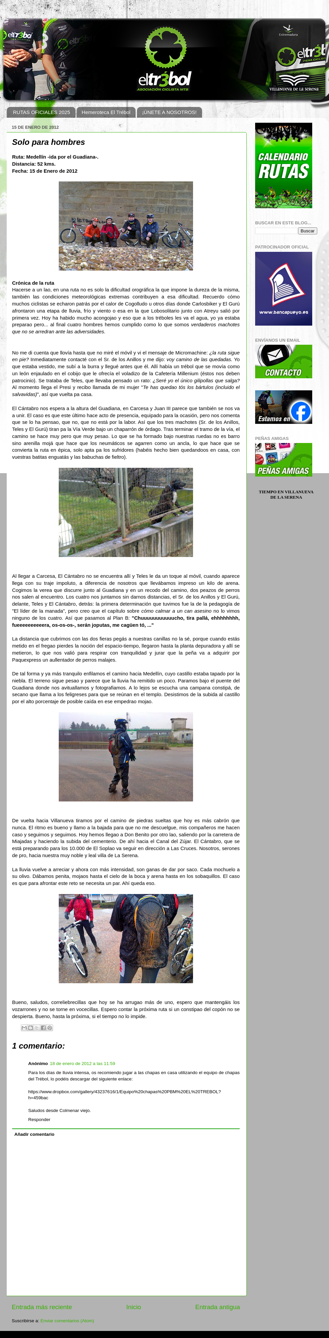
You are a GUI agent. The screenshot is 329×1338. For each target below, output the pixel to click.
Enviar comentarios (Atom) (67, 1320)
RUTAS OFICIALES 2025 (41, 112)
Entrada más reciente (42, 1307)
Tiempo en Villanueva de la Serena (286, 494)
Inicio (133, 1307)
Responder (39, 1119)
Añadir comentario (34, 1134)
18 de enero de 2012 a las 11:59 (82, 1063)
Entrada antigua (217, 1307)
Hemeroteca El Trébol (106, 112)
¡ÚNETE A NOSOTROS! (169, 112)
